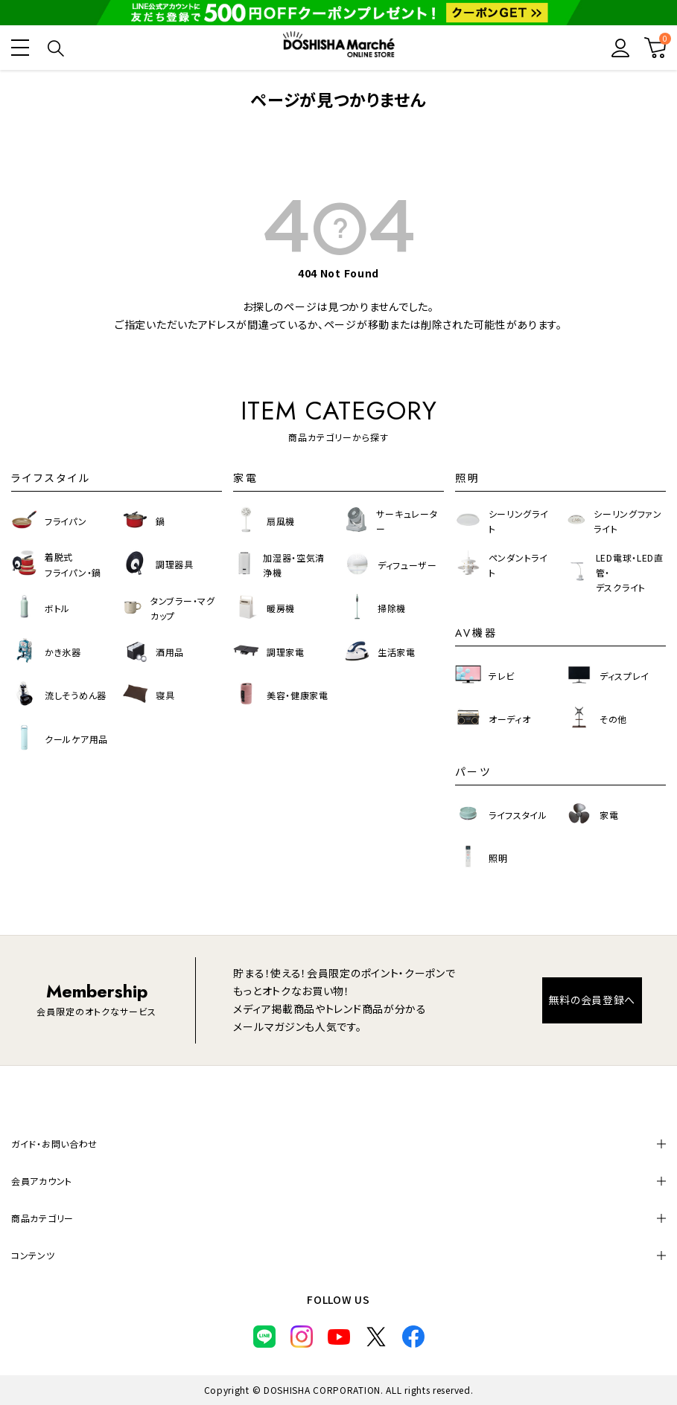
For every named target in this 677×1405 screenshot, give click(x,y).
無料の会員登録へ (591, 999)
